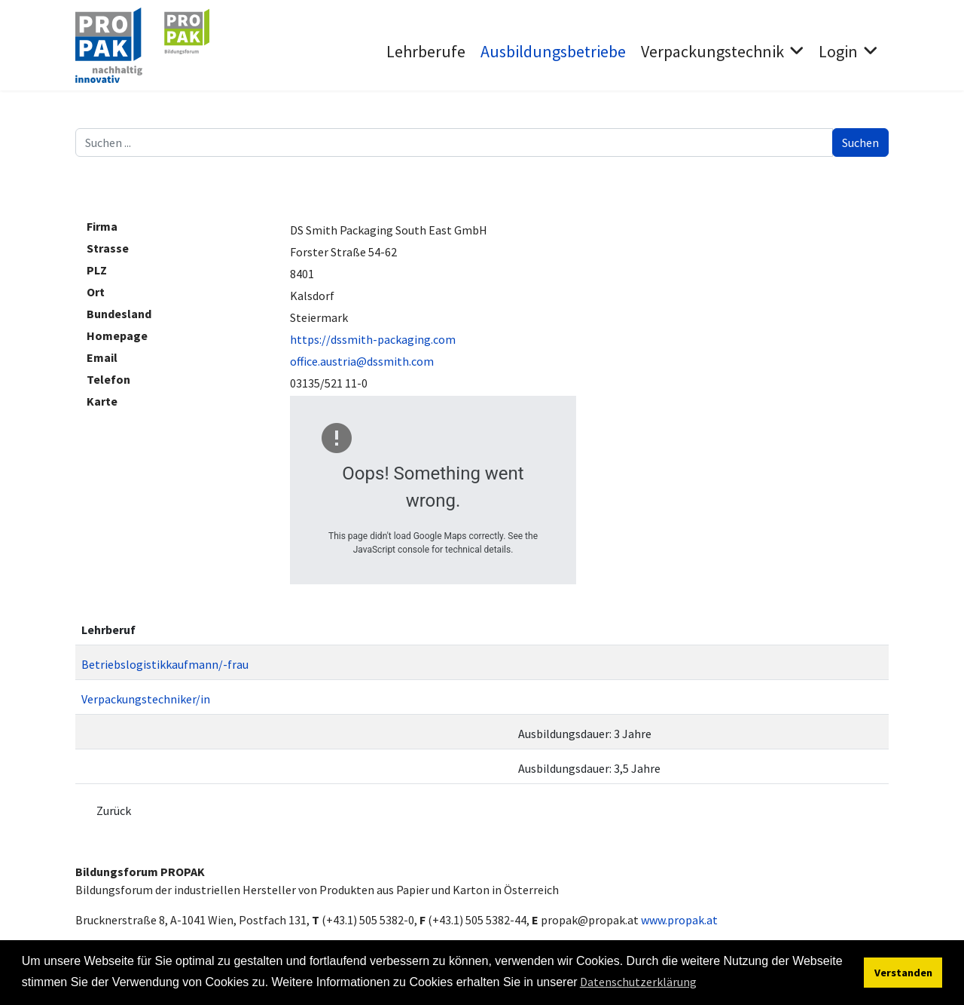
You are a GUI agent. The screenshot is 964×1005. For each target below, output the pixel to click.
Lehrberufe (425, 51)
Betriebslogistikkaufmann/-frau (165, 664)
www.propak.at (679, 919)
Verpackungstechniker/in (145, 698)
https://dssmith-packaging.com (373, 339)
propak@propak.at (590, 919)
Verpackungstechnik (712, 51)
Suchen (860, 142)
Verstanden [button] (903, 972)
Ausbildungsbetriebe (553, 51)
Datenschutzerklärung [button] (638, 981)
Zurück (113, 810)
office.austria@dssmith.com (362, 361)
